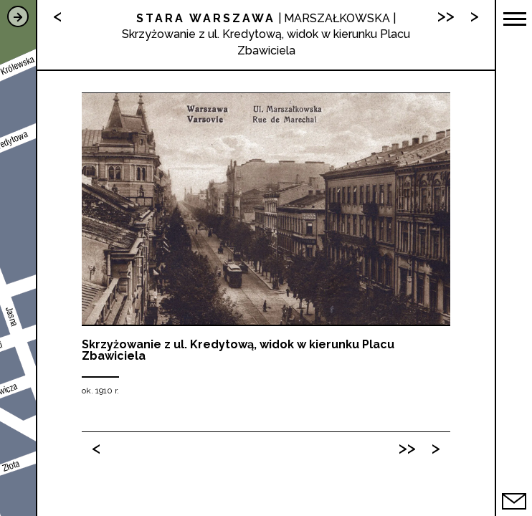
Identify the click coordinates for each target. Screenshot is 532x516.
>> (407, 447)
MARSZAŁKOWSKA (337, 18)
